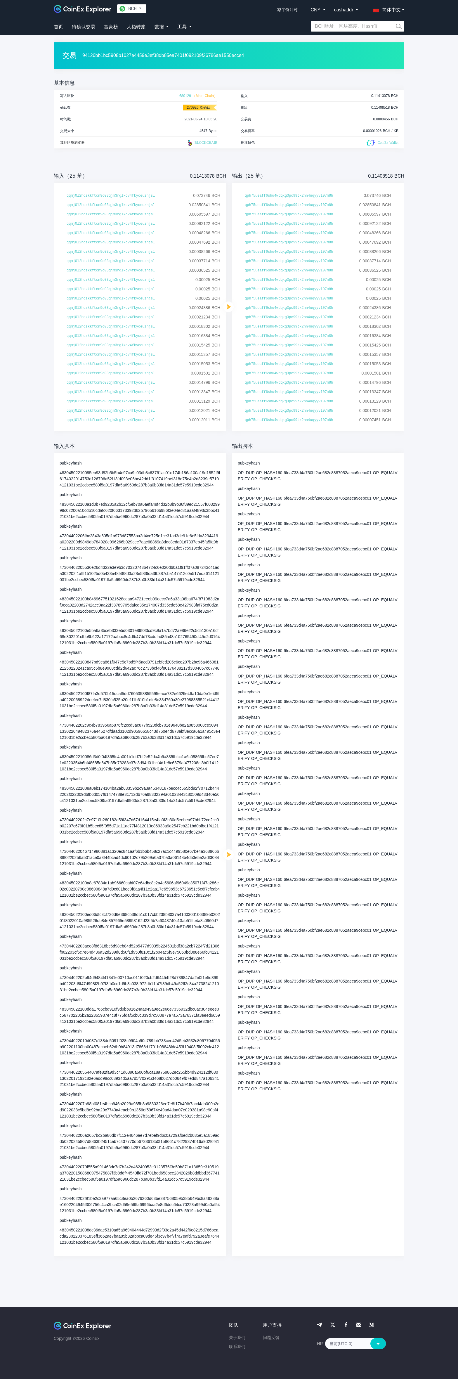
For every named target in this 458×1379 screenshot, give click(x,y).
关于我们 (237, 1337)
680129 (185, 96)
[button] (385, 9)
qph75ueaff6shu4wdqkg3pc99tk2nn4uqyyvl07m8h (289, 196)
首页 (58, 26)
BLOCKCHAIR (201, 142)
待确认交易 (83, 26)
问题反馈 (271, 1337)
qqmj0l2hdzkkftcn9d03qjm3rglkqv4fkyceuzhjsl (111, 196)
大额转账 (136, 26)
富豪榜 (111, 26)
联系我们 (237, 1346)
